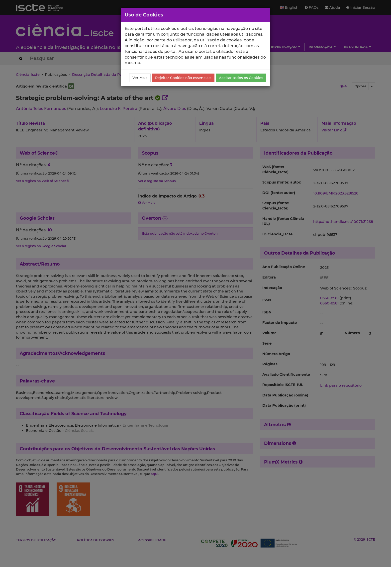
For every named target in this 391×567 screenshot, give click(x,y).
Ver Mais (139, 78)
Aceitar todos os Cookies (241, 78)
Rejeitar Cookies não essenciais (183, 78)
